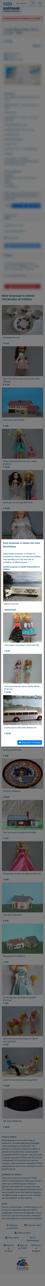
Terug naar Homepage (29, 742)
